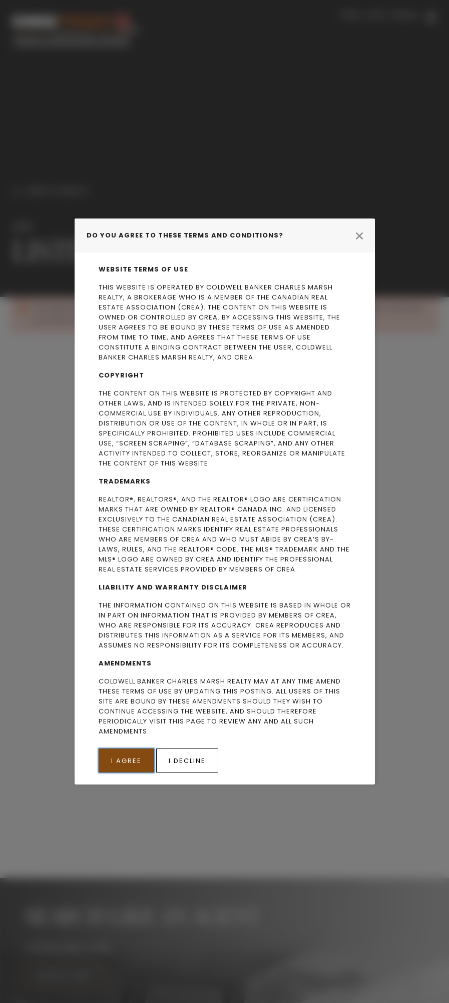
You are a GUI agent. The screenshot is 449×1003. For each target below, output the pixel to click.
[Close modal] (359, 235)
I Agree (126, 761)
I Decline (187, 761)
